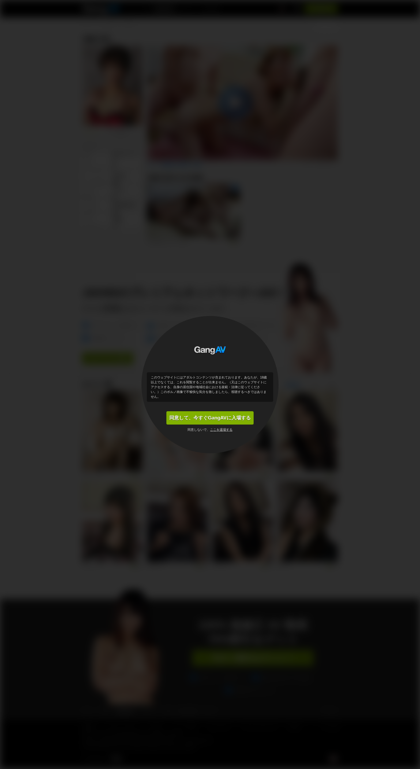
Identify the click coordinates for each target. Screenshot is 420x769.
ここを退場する (221, 430)
